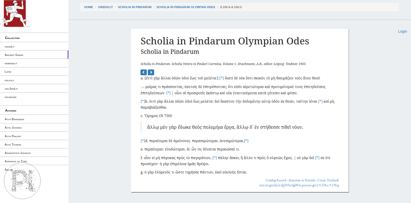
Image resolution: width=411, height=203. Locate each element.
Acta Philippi (13, 136)
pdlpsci (9, 80)
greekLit (105, 7)
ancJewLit (11, 88)
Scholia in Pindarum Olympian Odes (185, 7)
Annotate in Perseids (301, 180)
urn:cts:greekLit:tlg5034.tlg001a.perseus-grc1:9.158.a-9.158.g (299, 185)
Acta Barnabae (14, 119)
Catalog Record (276, 180)
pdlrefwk (11, 96)
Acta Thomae (13, 144)
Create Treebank (328, 180)
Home (88, 7)
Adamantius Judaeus (18, 152)
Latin (8, 71)
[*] (221, 78)
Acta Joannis (13, 127)
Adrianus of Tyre (16, 161)
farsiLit (9, 46)
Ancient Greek (14, 54)
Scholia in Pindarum (135, 7)
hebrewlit (11, 63)
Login (402, 31)
